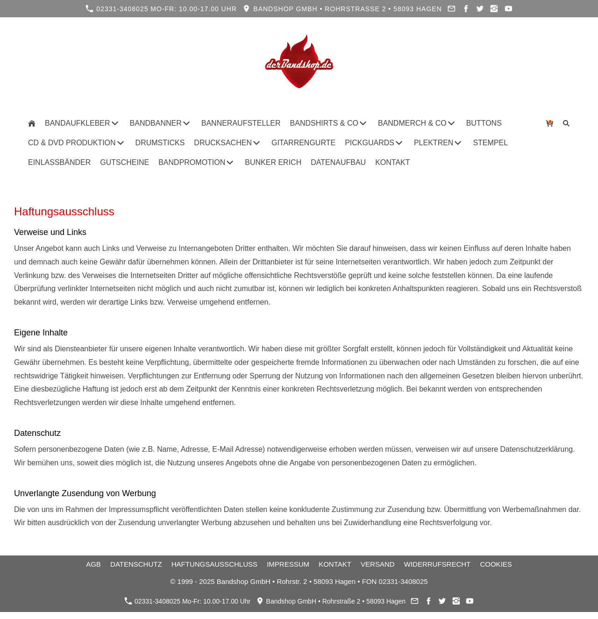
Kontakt (335, 564)
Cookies (496, 564)
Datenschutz (136, 564)
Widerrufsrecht (437, 564)
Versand (378, 564)
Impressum (288, 564)
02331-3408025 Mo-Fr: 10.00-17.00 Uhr (161, 9)
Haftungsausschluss (214, 564)
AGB (93, 564)
